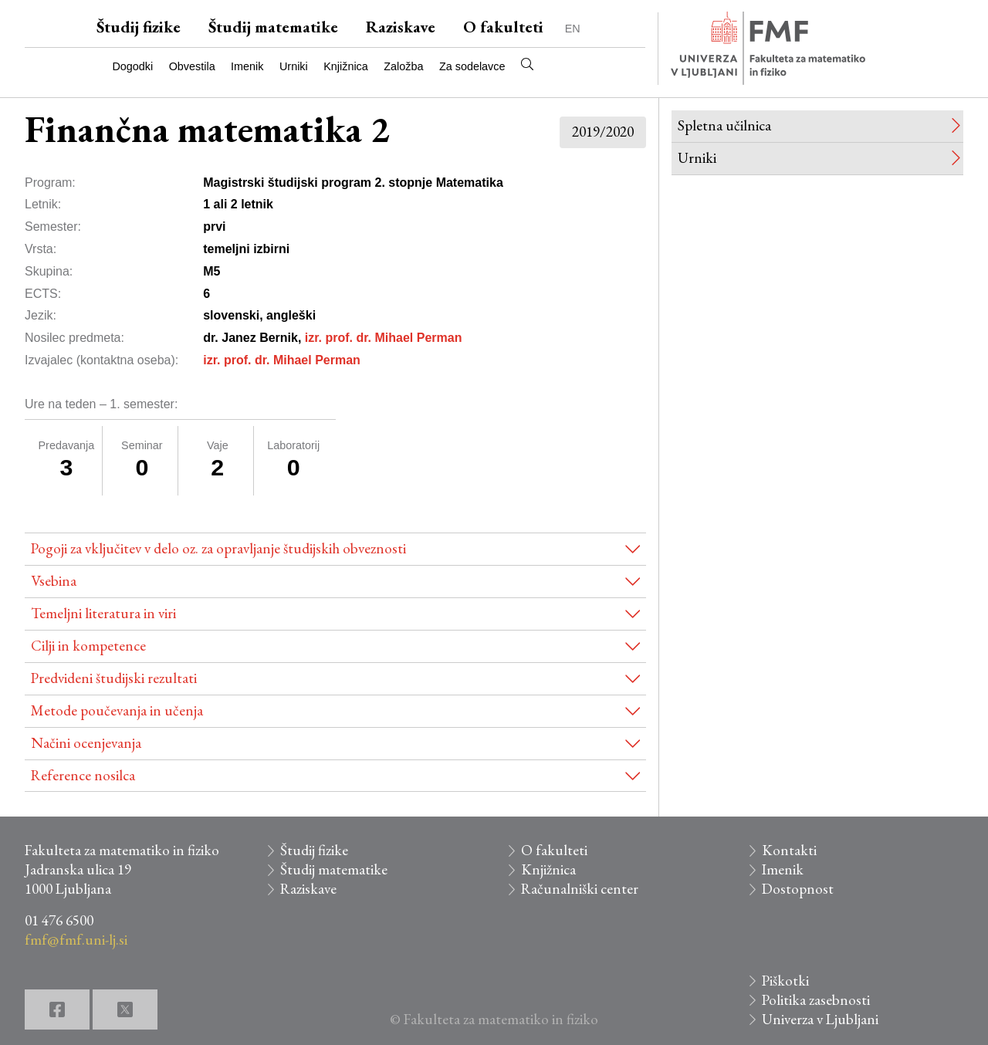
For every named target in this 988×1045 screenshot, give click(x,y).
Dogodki (132, 66)
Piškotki (785, 980)
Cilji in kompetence (88, 645)
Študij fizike (138, 26)
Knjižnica (345, 66)
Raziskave (400, 26)
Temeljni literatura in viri (103, 613)
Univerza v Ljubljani (820, 1019)
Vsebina (53, 580)
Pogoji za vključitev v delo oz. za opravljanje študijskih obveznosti (218, 548)
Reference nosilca (83, 775)
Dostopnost (798, 888)
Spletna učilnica (724, 125)
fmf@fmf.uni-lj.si (76, 939)
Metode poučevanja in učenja (117, 710)
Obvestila (192, 66)
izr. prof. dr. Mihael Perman (383, 337)
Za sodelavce (472, 66)
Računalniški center (579, 888)
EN (572, 28)
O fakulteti (503, 26)
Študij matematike (273, 26)
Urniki (293, 66)
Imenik (247, 66)
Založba (403, 66)
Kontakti (789, 850)
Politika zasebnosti (816, 999)
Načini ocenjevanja (86, 742)
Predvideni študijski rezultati (114, 678)
